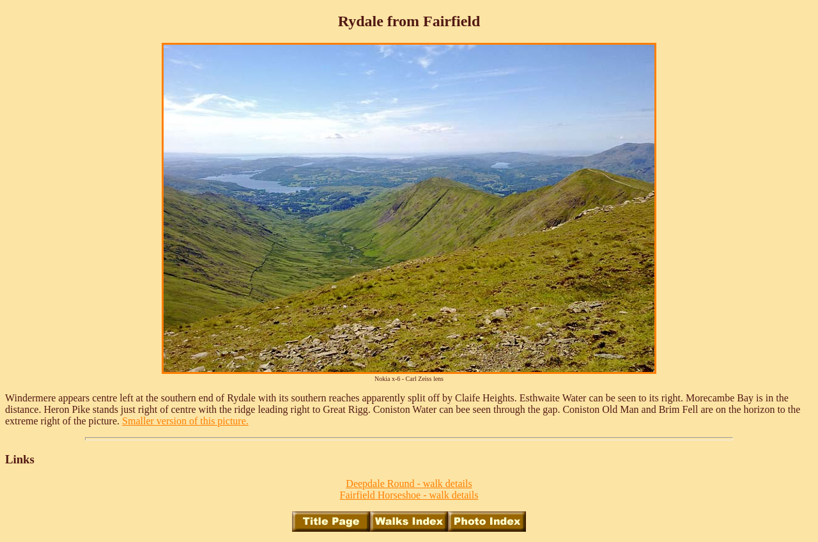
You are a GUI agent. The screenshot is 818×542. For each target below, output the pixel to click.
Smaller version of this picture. (185, 420)
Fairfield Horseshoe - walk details (409, 495)
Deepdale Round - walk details (409, 483)
